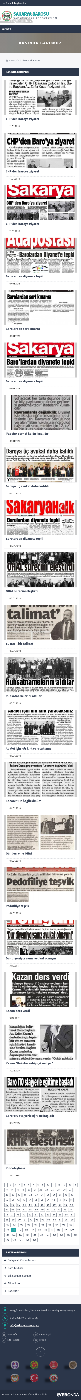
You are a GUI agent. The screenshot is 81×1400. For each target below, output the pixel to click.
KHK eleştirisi (15, 1168)
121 (7, 1234)
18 (17, 1189)
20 (29, 1189)
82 (41, 1214)
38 (66, 1194)
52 (7, 1204)
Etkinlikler (12, 1283)
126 (41, 1234)
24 (52, 1189)
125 (34, 1234)
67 (24, 1209)
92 (31, 1219)
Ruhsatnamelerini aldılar (24, 696)
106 (49, 1224)
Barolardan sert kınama (23, 329)
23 (46, 1189)
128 (55, 1234)
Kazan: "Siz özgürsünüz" (23, 801)
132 (7, 1239)
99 (72, 1219)
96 (54, 1219)
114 (32, 1229)
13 (64, 1184)
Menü (6, 28)
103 (28, 1224)
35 (48, 1194)
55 (24, 1204)
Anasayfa (12, 60)
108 (63, 1224)
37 (60, 1194)
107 (56, 1224)
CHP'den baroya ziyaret (22, 119)
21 (35, 1189)
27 (70, 1189)
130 (68, 1234)
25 (58, 1189)
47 (48, 1199)
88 (7, 1219)
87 (72, 1214)
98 (66, 1219)
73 (59, 1209)
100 (7, 1224)
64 (7, 1209)
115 (39, 1229)
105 (42, 1224)
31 (25, 1194)
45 (36, 1199)
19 (23, 1189)
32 (30, 1194)
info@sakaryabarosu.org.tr (24, 1325)
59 (48, 1204)
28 (7, 1194)
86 (66, 1214)
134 (21, 1239)
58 (42, 1204)
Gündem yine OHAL (19, 853)
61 (60, 1204)
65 (12, 1209)
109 (70, 1224)
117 (52, 1229)
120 (72, 1229)
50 (65, 1199)
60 (54, 1204)
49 (59, 1199)
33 (36, 1194)
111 (13, 1229)
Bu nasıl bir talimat (19, 643)
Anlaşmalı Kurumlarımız (20, 1260)
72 (53, 1209)
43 (24, 1199)
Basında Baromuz (31, 60)
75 (70, 1209)
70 (42, 1209)
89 (13, 1219)
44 (30, 1199)
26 (64, 1189)
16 (7, 1189)
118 (58, 1229)
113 (26, 1229)
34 (42, 1194)
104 (35, 1224)
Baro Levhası (13, 1268)
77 (12, 1214)
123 (20, 1234)
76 (7, 1214)
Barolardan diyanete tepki (24, 276)
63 (71, 1204)
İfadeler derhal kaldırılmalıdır (27, 434)
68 (30, 1209)
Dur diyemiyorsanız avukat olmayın (31, 958)
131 (75, 1234)
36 (54, 1194)
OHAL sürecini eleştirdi (22, 591)
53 (12, 1204)
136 (34, 1239)
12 (59, 1184)
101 (14, 1224)
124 (27, 1234)
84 (54, 1214)
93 (37, 1219)
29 (13, 1194)
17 (12, 1189)
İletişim (39, 1340)
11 (53, 1184)
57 (36, 1204)
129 (61, 1234)
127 (48, 1234)
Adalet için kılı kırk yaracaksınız (28, 748)
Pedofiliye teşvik (17, 906)
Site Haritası (11, 1340)
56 (30, 1204)
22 (40, 1189)
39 (72, 1194)
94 (42, 1219)
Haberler (11, 1291)
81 (36, 1214)
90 (19, 1219)
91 (25, 1219)
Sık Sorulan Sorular (17, 1275)
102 (21, 1224)
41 (13, 1199)
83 (48, 1214)
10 (48, 1184)
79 (24, 1214)
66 (18, 1209)
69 (36, 1209)
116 (45, 1229)
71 (48, 1209)
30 (19, 1194)
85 (60, 1214)
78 (18, 1214)
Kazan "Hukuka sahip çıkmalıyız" (29, 1063)
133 (14, 1239)
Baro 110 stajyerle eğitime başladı (30, 1116)
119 (65, 1229)
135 (28, 1239)
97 (60, 1219)
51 (71, 1199)
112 (19, 1229)
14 (70, 1184)
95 (48, 1219)
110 (7, 1229)
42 (18, 1199)
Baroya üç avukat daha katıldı (27, 486)
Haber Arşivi (42, 1334)
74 (65, 1209)
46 (42, 1199)
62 (65, 1204)
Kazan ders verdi (18, 1011)
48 (53, 1199)
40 (7, 1199)
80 (29, 1214)
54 (18, 1204)
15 (75, 1184)
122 (14, 1234)
